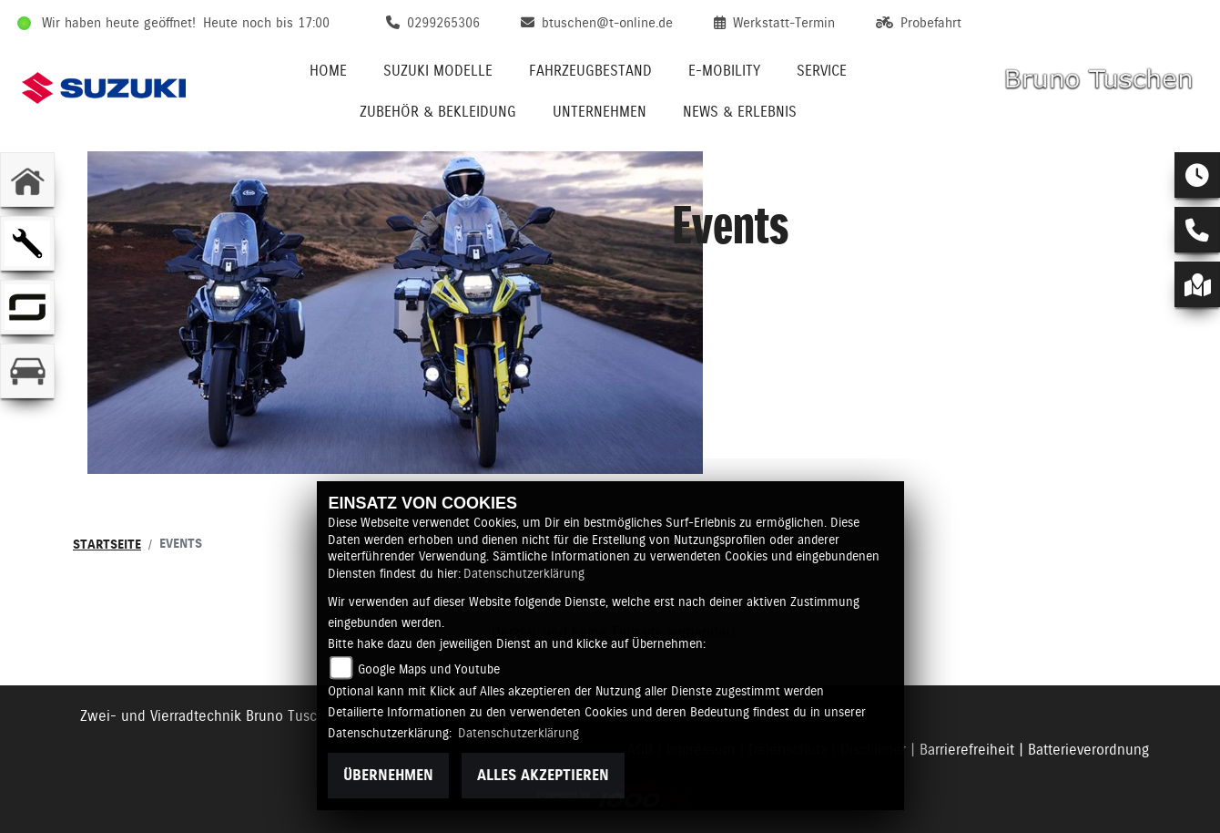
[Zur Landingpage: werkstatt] (27, 243)
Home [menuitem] (328, 70)
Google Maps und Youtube (429, 669)
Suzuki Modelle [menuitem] (438, 70)
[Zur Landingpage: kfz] (27, 371)
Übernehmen (388, 775)
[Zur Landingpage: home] (27, 179)
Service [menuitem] (822, 70)
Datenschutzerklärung (524, 573)
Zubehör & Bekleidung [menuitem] (438, 111)
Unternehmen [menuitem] (599, 111)
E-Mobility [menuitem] (724, 70)
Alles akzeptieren (543, 775)
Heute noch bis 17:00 (266, 23)
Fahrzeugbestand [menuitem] (590, 70)
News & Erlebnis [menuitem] (740, 111)
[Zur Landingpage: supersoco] (27, 307)
